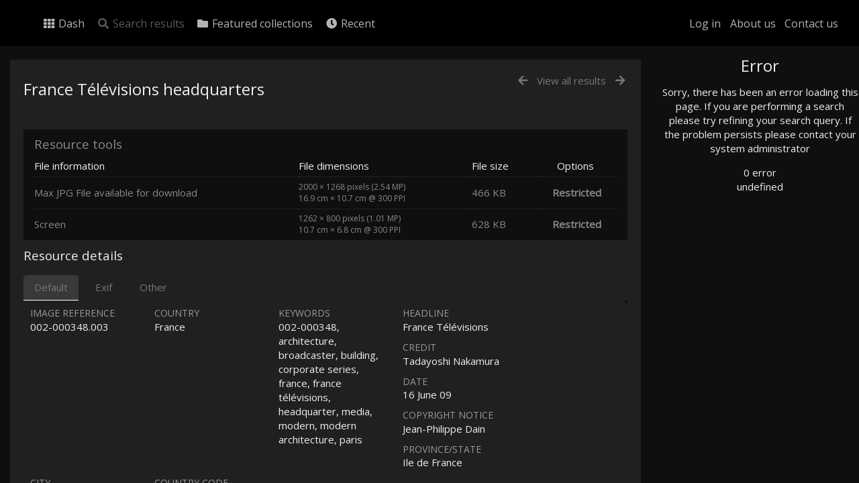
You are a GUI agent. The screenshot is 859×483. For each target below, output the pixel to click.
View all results (571, 80)
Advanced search (723, 272)
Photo (701, 96)
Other (153, 287)
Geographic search (727, 258)
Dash (63, 23)
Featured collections (254, 23)
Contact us (811, 23)
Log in (705, 23)
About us (753, 23)
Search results (141, 23)
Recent (350, 23)
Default (51, 287)
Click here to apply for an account (747, 475)
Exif (103, 287)
